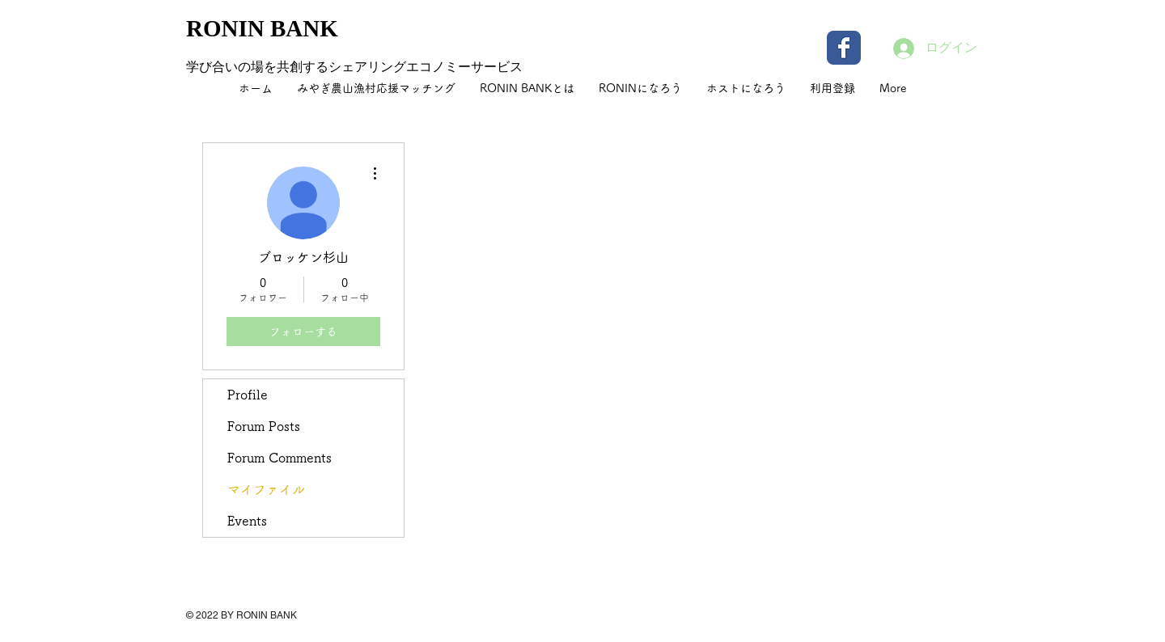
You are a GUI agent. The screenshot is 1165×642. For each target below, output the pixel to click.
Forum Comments (279, 457)
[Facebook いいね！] (878, 626)
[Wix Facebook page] (844, 48)
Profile (247, 394)
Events (247, 520)
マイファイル (266, 489)
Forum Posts (263, 426)
